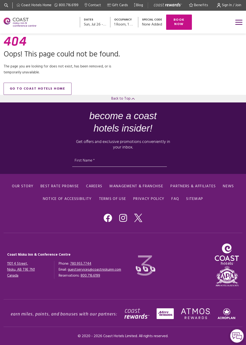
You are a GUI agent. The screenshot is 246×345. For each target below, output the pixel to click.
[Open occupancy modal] (124, 22)
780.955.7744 (80, 264)
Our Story (22, 186)
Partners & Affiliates (193, 186)
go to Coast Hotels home (37, 88)
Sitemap (194, 199)
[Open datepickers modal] (95, 22)
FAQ (175, 199)
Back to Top (123, 98)
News (228, 186)
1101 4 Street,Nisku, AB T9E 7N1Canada (21, 270)
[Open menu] (238, 22)
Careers (94, 186)
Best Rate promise (60, 186)
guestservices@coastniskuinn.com (94, 270)
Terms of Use (112, 199)
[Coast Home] (34, 5)
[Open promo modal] (152, 22)
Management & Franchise (136, 186)
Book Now (179, 22)
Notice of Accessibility (67, 199)
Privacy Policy (148, 199)
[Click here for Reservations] (90, 276)
